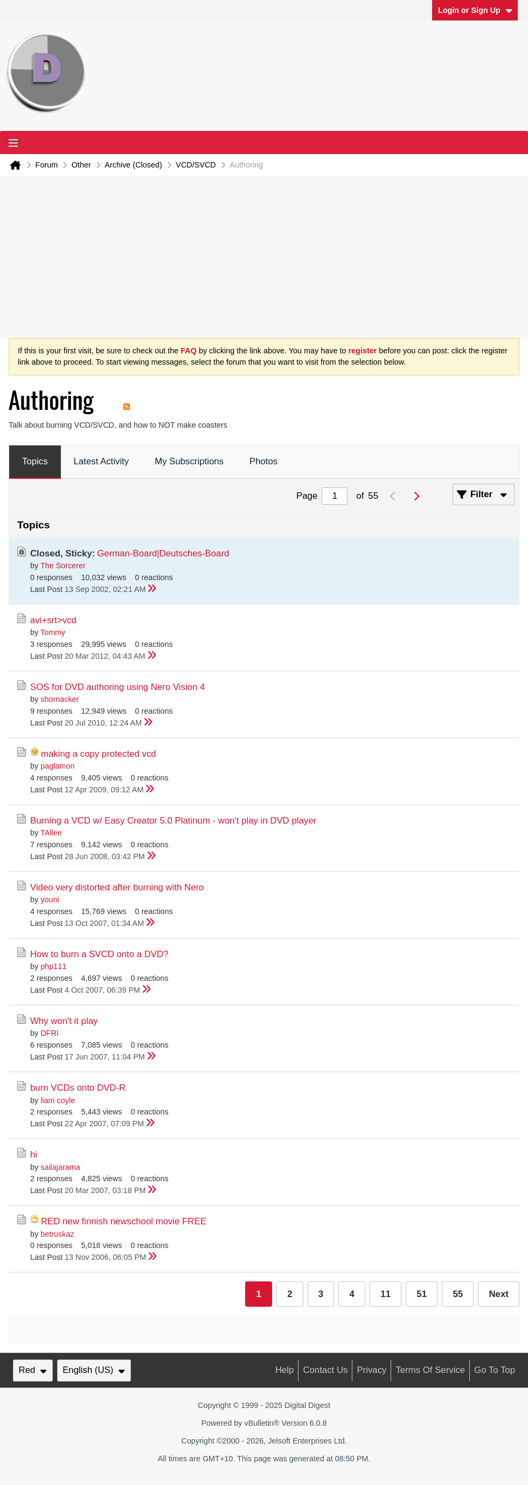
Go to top (494, 1370)
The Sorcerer (63, 565)
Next (498, 1294)
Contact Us (325, 1370)
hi (33, 1154)
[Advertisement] (264, 257)
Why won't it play (64, 1021)
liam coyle (57, 1100)
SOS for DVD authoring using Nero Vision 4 (117, 687)
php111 (53, 966)
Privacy (371, 1370)
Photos (263, 461)
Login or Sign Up (475, 10)
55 (458, 1294)
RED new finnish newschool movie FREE (123, 1221)
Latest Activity (101, 461)
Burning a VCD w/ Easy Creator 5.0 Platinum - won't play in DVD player (173, 820)
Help (284, 1370)
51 (421, 1294)
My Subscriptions (189, 461)
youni (49, 899)
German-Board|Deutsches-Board (163, 553)
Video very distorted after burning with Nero (117, 887)
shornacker (59, 699)
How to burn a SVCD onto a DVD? (99, 954)
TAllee (51, 832)
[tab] (35, 462)
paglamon (57, 766)
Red (33, 1370)
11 (385, 1294)
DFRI (49, 1033)
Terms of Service (430, 1370)
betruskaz (57, 1234)
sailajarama (60, 1167)
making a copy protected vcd (98, 754)
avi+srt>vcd (53, 620)
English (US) (93, 1370)
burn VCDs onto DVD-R (78, 1088)
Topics (35, 461)
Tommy (52, 632)
